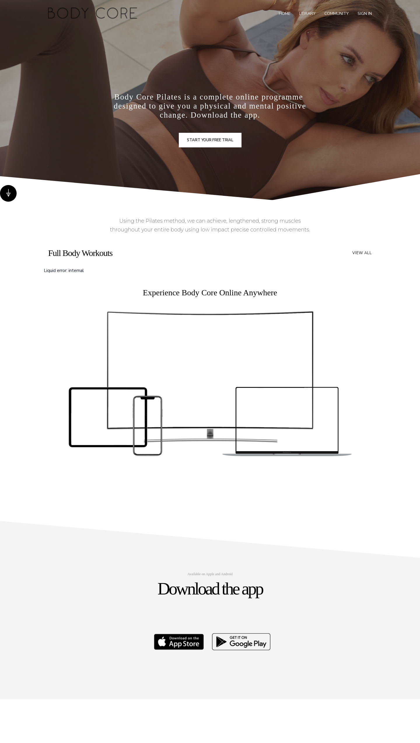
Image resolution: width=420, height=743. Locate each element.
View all (362, 253)
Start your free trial (210, 140)
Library (307, 13)
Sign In (365, 13)
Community (336, 13)
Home (284, 13)
